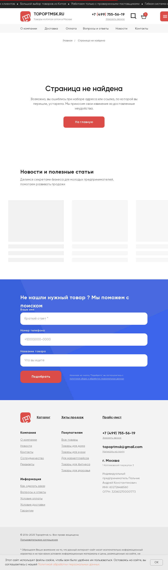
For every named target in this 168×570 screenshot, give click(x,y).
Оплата (71, 28)
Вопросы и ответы (96, 28)
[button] (115, 19)
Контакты (141, 28)
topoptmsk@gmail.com (122, 447)
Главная (67, 41)
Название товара (33, 351)
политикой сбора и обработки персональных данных (97, 379)
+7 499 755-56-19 (108, 14)
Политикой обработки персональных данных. (69, 564)
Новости (121, 28)
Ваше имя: (27, 309)
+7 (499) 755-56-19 (118, 433)
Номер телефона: (32, 330)
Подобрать (41, 376)
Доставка (51, 28)
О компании (28, 28)
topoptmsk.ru (49, 14)
